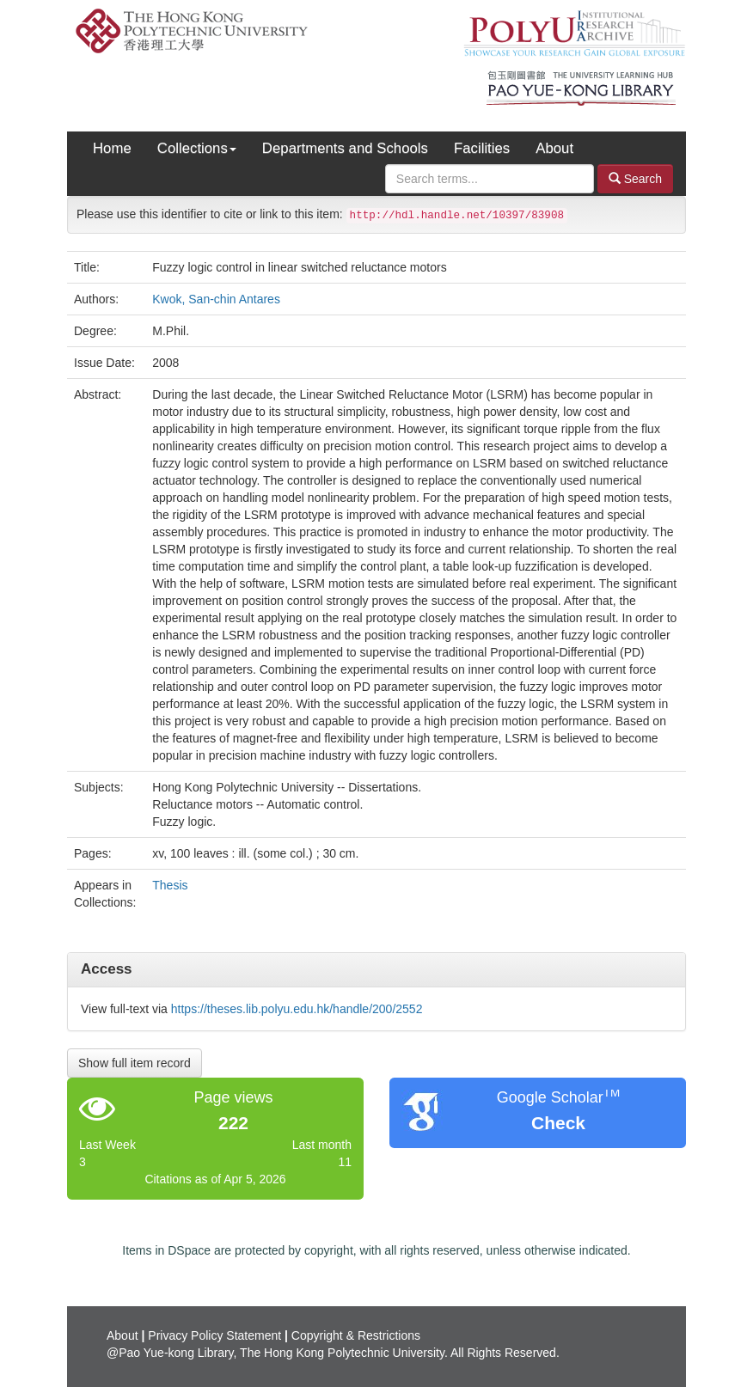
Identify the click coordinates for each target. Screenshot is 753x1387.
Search (635, 178)
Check (558, 1123)
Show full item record (134, 1063)
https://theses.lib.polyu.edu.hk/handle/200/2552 (297, 1009)
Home (112, 148)
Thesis (169, 885)
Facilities (482, 148)
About (554, 148)
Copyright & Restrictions (355, 1335)
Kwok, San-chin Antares (216, 299)
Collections (196, 148)
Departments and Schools (345, 148)
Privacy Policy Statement (214, 1335)
